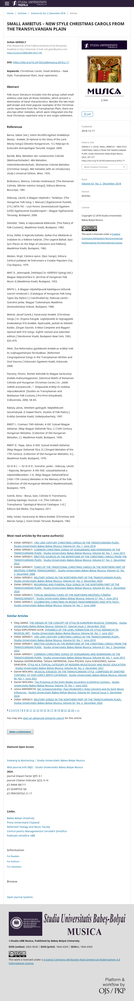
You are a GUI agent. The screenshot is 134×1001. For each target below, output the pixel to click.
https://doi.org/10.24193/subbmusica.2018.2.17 (41, 62)
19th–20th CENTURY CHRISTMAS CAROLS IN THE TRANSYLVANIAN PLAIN (76, 542)
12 (34, 710)
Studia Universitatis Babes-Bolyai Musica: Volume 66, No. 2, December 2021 (59, 668)
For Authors (13, 861)
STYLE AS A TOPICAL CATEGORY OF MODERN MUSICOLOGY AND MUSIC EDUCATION (77, 664)
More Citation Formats (96, 167)
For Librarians (14, 866)
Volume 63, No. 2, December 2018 (48, 13)
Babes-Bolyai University (20, 818)
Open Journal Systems (20, 897)
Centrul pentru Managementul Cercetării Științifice (37, 831)
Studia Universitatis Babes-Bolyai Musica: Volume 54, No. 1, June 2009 (55, 605)
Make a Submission (20, 731)
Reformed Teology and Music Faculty (28, 826)
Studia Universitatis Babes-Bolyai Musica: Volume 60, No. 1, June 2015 (84, 553)
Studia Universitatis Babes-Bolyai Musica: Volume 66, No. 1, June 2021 (73, 633)
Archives (22, 13)
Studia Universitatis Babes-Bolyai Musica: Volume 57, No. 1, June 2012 (77, 598)
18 (55, 710)
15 (44, 710)
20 (62, 710)
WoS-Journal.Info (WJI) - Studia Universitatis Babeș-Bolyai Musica (45, 767)
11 (30, 710)
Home (10, 13)
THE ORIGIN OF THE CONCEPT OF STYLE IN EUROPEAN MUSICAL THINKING (73, 622)
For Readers (13, 856)
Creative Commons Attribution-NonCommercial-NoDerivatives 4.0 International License (102, 238)
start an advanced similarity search (43, 718)
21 (65, 710)
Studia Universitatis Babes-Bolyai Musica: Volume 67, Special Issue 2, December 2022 (70, 624)
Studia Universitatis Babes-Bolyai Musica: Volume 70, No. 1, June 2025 (66, 683)
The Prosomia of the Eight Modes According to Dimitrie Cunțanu (72, 682)
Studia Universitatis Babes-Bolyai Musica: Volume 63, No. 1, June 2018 (55, 546)
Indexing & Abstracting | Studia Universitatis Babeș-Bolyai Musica (46, 760)
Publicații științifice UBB (21, 835)
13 (37, 710)
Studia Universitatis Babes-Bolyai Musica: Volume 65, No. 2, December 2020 (58, 581)
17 (51, 710)
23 (72, 710)
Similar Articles (17, 616)
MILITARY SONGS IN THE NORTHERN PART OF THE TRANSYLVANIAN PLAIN (77, 577)
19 (58, 710)
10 (27, 710)
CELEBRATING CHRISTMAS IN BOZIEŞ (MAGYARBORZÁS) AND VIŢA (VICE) (77, 601)
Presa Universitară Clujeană (23, 822)
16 (48, 710)
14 (41, 710)
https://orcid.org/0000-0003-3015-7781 (24, 53)
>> (78, 710)
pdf (89, 114)
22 (69, 710)
